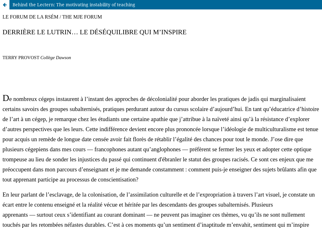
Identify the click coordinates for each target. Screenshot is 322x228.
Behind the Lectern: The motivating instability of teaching (74, 5)
